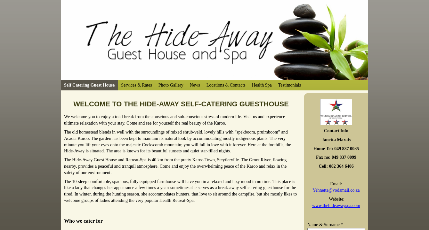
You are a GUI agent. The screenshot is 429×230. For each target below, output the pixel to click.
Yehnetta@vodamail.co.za (336, 190)
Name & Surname (325, 224)
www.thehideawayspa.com (336, 205)
